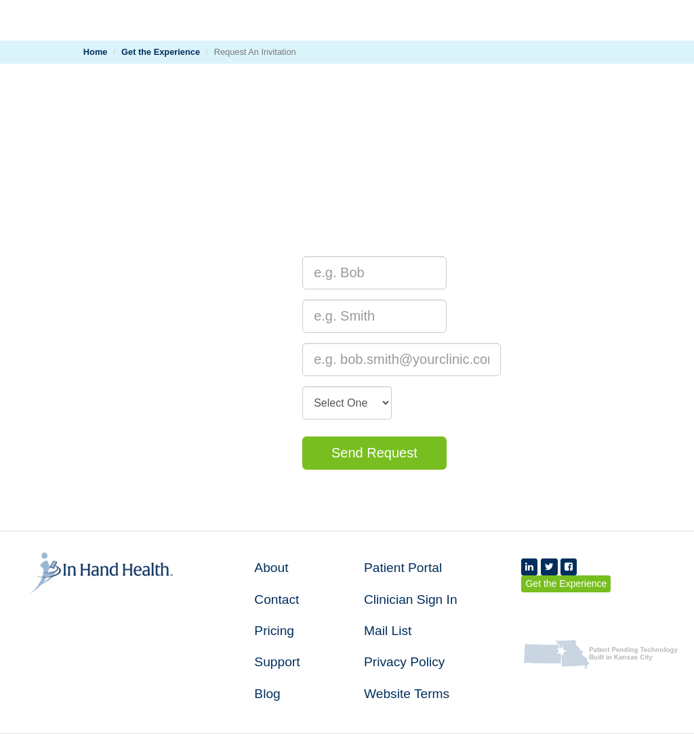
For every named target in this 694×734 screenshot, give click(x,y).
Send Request (374, 452)
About (271, 567)
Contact (276, 599)
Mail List (387, 631)
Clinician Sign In (410, 599)
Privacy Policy (404, 662)
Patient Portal (403, 567)
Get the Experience (160, 52)
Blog (267, 694)
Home (95, 52)
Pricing (274, 631)
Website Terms (406, 694)
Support (277, 662)
